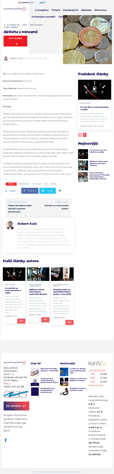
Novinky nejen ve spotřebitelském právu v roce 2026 (62, 290)
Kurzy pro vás (96, 383)
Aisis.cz (7, 381)
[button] (105, 22)
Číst (21, 319)
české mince (23, 182)
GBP (92, 376)
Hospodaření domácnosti (35, 283)
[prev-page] (80, 133)
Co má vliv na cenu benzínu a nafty (13, 288)
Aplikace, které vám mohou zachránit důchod (38, 290)
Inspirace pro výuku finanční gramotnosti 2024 (49, 379)
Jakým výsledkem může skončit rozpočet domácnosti (20, 206)
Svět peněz (11, 27)
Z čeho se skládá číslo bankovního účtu (78, 369)
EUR (92, 380)
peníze (54, 182)
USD (92, 372)
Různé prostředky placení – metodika (49, 368)
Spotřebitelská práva (60, 283)
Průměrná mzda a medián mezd (78, 387)
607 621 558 (18, 385)
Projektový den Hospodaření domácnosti (48, 388)
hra (46, 182)
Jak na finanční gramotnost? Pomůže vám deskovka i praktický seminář (99, 174)
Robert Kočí (16, 56)
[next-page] (85, 133)
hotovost (37, 182)
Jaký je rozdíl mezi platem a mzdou (78, 378)
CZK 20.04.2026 (97, 368)
